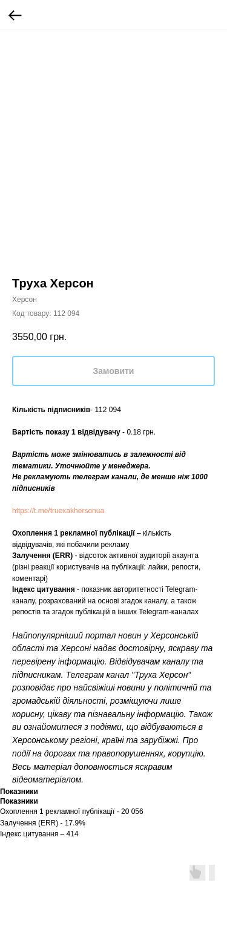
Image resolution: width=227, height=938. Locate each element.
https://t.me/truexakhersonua (58, 511)
